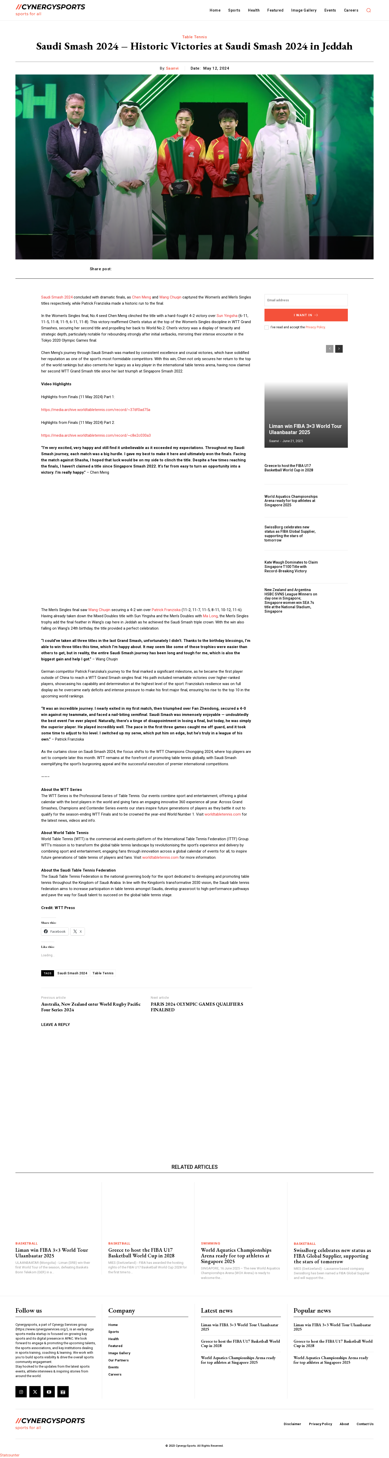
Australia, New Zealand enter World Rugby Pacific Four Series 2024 (90, 1006)
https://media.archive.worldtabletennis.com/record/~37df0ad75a (95, 409)
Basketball (26, 1243)
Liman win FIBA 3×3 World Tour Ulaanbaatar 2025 (305, 429)
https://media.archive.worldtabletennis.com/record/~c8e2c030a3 (96, 435)
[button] (368, 10)
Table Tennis (194, 37)
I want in (306, 315)
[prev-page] (329, 349)
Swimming (210, 1243)
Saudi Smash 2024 (57, 297)
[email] (306, 300)
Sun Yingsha (227, 315)
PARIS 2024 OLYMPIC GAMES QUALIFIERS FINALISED (197, 1006)
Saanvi (172, 68)
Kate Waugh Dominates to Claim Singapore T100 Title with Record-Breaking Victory (291, 566)
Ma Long (210, 616)
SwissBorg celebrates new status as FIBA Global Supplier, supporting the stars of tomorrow (289, 533)
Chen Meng (141, 297)
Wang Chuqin (170, 297)
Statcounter (10, 1455)
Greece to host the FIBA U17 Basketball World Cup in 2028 (288, 468)
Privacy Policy (315, 327)
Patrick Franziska (166, 610)
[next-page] (339, 349)
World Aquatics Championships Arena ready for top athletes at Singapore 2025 (291, 500)
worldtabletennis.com (223, 814)
